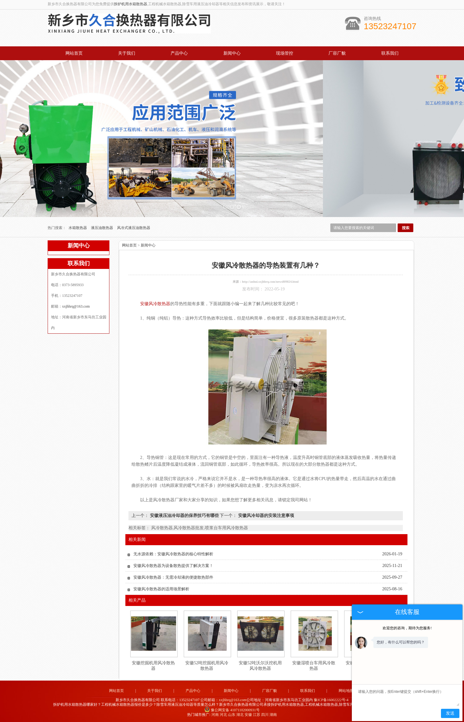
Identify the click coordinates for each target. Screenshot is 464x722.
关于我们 (126, 53)
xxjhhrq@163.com (76, 306)
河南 (215, 714)
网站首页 (74, 53)
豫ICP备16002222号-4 (331, 700)
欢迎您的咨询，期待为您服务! (407, 628)
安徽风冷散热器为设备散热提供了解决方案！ (173, 565)
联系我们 (390, 53)
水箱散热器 (78, 228)
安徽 (248, 714)
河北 (223, 714)
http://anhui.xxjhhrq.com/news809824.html (270, 281)
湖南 (273, 714)
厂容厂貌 (337, 53)
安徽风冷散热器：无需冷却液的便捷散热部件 (173, 577)
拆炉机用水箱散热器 (130, 4)
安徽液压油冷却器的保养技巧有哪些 (184, 515)
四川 (265, 714)
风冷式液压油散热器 (133, 228)
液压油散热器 (102, 228)
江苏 (256, 714)
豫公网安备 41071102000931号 (232, 710)
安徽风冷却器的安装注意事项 (265, 515)
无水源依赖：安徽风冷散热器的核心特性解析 (173, 554)
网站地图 (346, 691)
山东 (231, 714)
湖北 (240, 714)
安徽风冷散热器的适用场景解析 (161, 589)
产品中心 (179, 53)
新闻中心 (232, 53)
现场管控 (284, 53)
